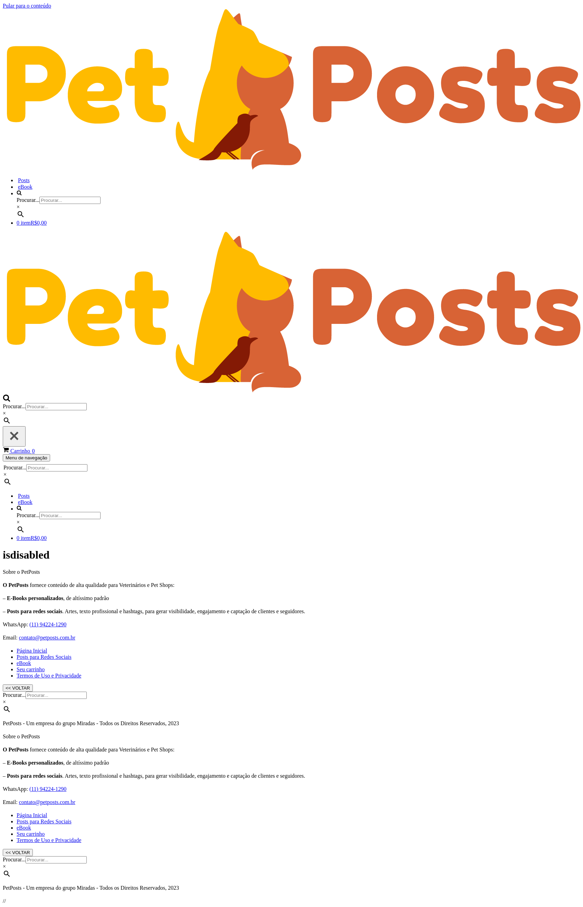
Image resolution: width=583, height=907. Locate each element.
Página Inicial (32, 651)
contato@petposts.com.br (47, 637)
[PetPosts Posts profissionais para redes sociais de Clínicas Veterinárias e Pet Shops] (293, 168)
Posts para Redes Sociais (44, 657)
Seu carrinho (31, 669)
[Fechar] (14, 436)
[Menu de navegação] (26, 457)
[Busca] (6, 400)
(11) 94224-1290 (47, 624)
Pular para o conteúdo (27, 6)
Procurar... (28, 200)
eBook (25, 187)
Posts (24, 180)
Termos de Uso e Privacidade (49, 676)
